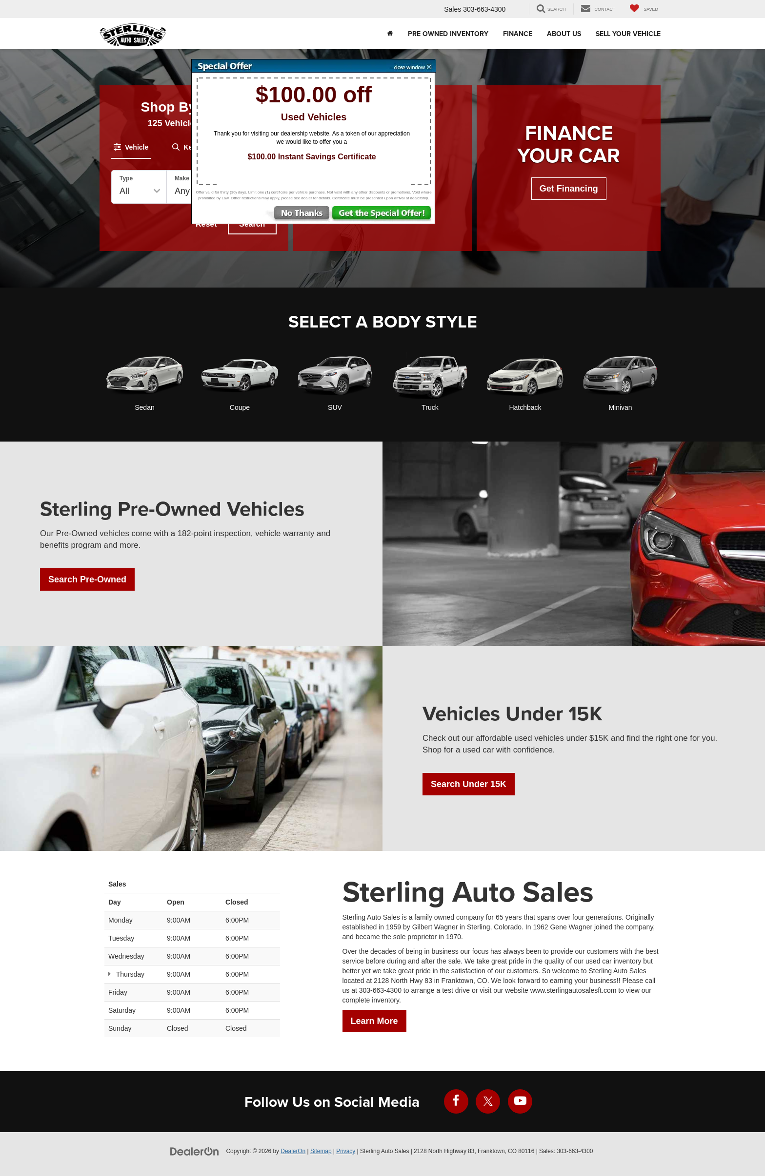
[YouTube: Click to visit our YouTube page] (520, 1101)
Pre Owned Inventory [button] (448, 34)
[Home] (390, 33)
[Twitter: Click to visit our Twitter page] (488, 1101)
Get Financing (569, 188)
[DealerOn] (195, 1151)
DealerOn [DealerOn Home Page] (293, 1151)
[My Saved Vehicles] (644, 9)
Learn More (374, 1021)
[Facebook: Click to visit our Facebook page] (456, 1101)
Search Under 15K (468, 784)
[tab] (131, 146)
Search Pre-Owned (87, 579)
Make (182, 178)
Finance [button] (517, 34)
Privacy (345, 1151)
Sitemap (321, 1151)
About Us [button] (564, 34)
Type (126, 178)
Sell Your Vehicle (628, 34)
